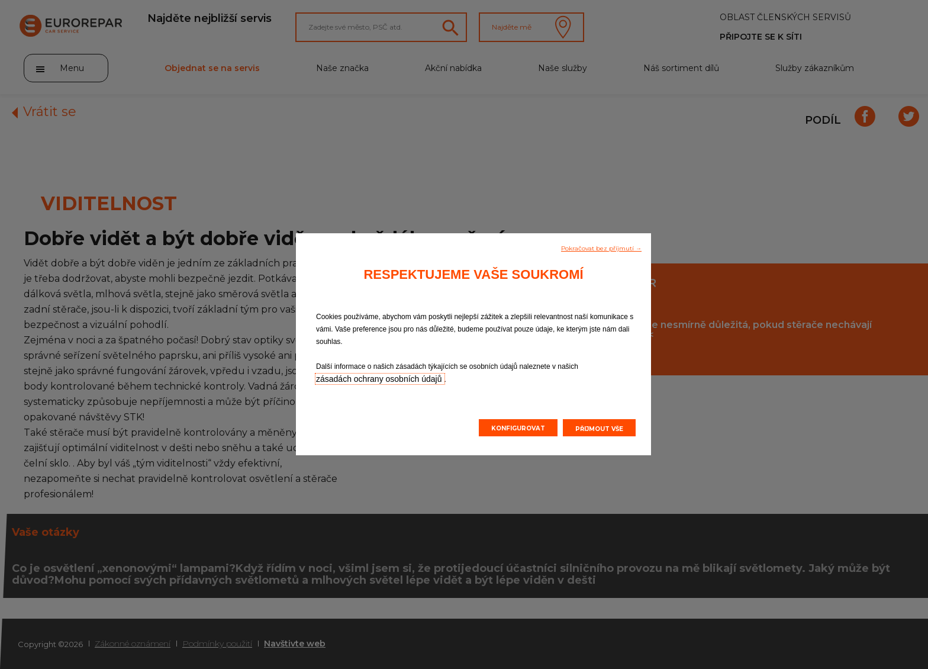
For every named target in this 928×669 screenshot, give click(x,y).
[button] (601, 247)
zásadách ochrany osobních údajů (380, 379)
